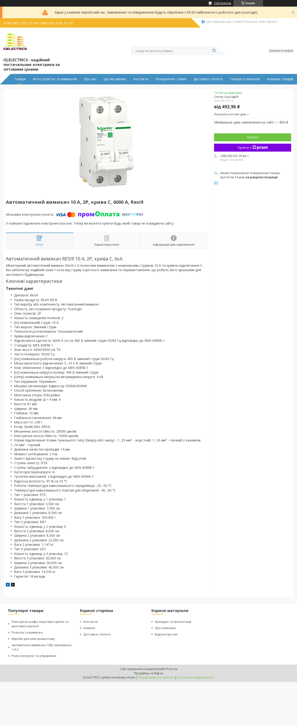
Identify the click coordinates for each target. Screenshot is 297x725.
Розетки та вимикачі (27, 632)
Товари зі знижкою (245, 79)
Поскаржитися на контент (156, 677)
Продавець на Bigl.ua (148, 673)
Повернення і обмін (170, 79)
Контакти (140, 79)
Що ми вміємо (115, 79)
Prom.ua (171, 669)
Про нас (90, 79)
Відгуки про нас (166, 634)
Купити (252, 137)
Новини (89, 628)
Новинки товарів (280, 79)
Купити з (253, 147)
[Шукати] (214, 51)
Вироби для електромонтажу (33, 639)
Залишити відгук (281, 50)
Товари (20, 79)
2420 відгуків (222, 3)
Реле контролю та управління (34, 656)
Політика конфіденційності (195, 677)
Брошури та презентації (173, 621)
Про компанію (165, 628)
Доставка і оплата (208, 79)
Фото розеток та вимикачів (55, 79)
